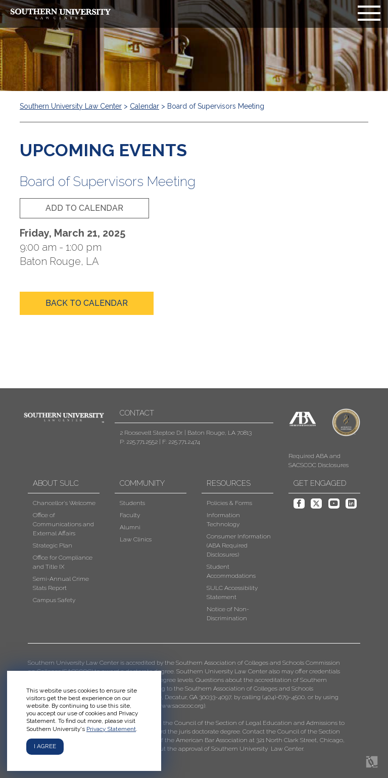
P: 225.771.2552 (139, 441)
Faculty (130, 515)
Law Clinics (136, 539)
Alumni (130, 527)
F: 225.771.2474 (181, 441)
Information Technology (223, 520)
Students (132, 503)
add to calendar (84, 208)
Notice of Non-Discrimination (228, 614)
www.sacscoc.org (180, 705)
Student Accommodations (231, 571)
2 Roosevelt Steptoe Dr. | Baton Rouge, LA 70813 (186, 432)
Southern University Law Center (71, 106)
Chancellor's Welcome (64, 503)
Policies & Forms (229, 503)
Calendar (144, 106)
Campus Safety (54, 600)
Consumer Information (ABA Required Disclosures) (239, 545)
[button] (186, 706)
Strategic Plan (52, 545)
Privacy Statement (111, 729)
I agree (45, 746)
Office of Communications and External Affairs (63, 524)
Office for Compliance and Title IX (62, 562)
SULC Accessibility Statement (232, 592)
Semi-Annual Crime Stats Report (61, 583)
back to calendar (86, 303)
